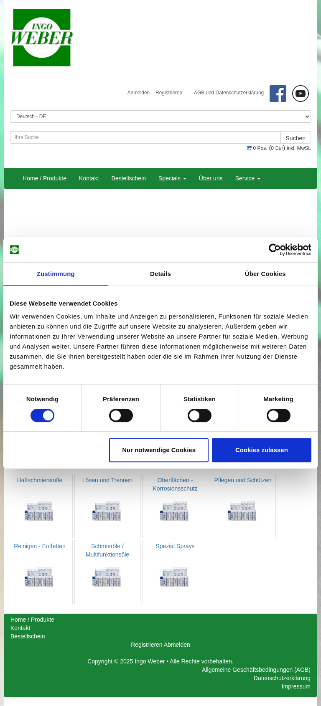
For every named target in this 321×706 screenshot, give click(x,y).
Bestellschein (129, 178)
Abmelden (177, 644)
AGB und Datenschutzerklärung (229, 93)
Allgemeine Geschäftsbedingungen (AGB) (256, 669)
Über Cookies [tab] (265, 273)
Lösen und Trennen (107, 480)
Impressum (296, 686)
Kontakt (89, 178)
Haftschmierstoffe (40, 480)
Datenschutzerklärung (282, 678)
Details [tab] (160, 273)
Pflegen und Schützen (243, 480)
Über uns (211, 178)
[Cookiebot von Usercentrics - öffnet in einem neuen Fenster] (274, 249)
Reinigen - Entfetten (40, 546)
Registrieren (168, 93)
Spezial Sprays (174, 546)
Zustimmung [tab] (56, 273)
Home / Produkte (44, 178)
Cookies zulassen (261, 449)
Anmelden (138, 93)
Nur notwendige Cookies (159, 449)
